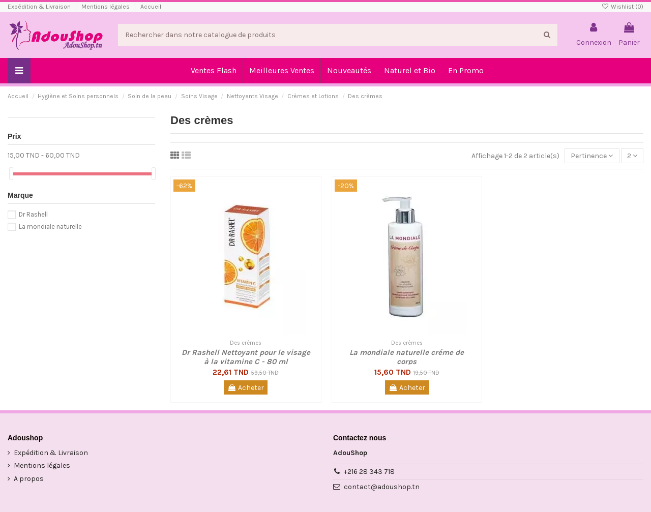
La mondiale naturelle (50, 226)
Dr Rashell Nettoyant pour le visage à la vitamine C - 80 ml (246, 357)
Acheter (245, 387)
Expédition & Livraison (40, 6)
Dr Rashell (33, 214)
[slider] (11, 173)
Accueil (150, 6)
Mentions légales (106, 6)
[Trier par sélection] (592, 155)
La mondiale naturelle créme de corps (406, 357)
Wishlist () (622, 6)
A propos (29, 478)
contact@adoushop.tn (382, 487)
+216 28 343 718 (369, 471)
